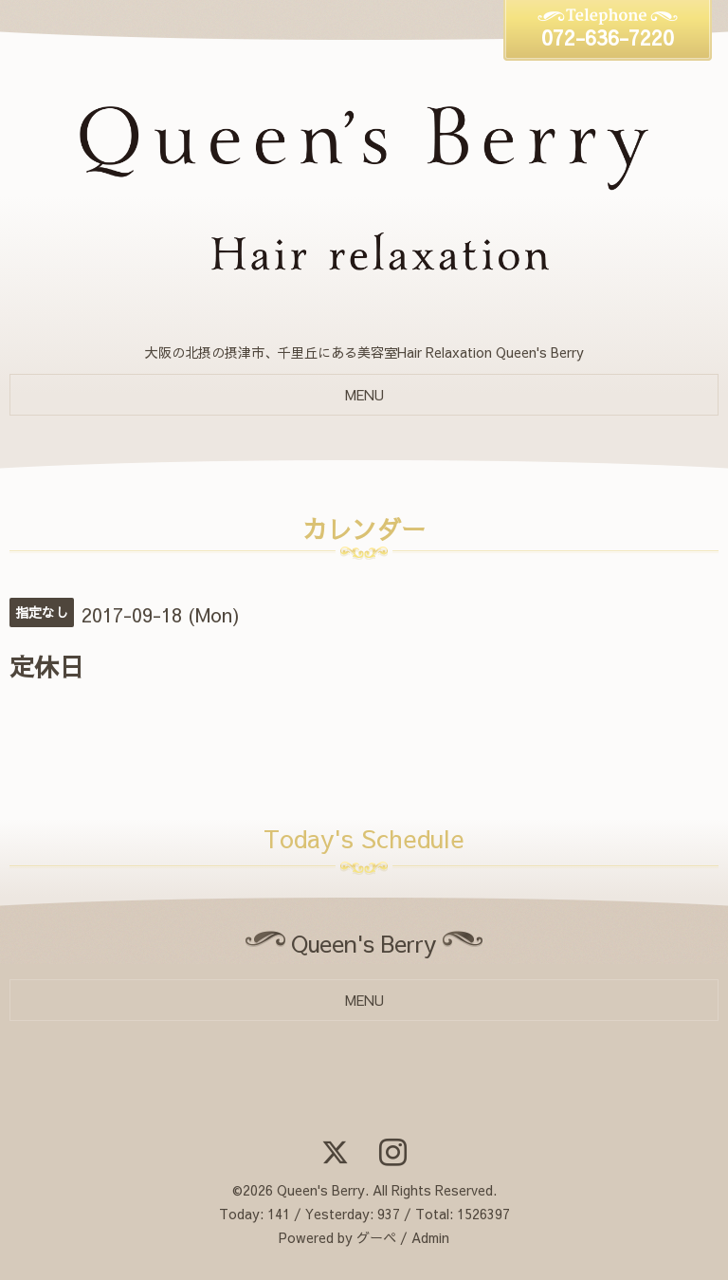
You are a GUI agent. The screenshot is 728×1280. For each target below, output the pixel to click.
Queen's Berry (321, 1189)
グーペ (376, 1237)
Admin (430, 1237)
